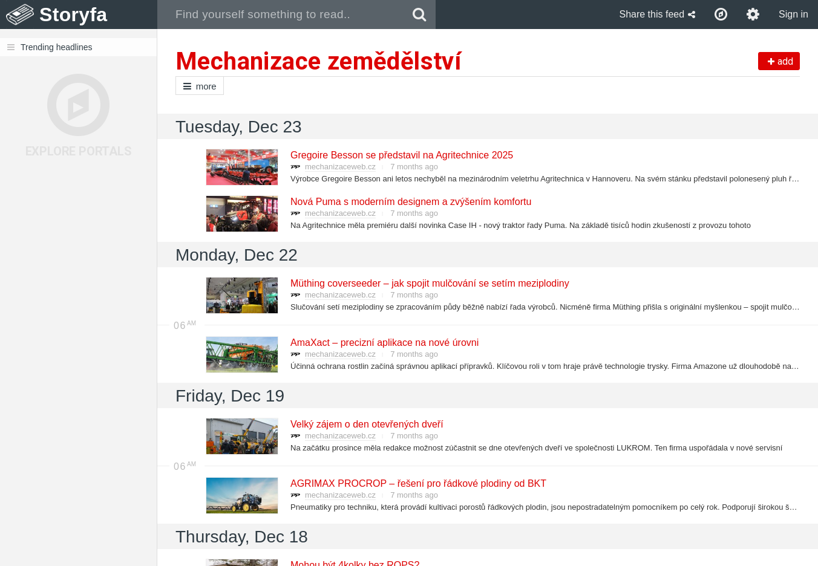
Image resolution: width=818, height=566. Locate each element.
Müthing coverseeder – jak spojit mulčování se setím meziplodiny (429, 283)
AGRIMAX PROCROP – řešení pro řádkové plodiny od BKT (417, 483)
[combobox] (280, 14)
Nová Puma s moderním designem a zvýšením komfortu (410, 202)
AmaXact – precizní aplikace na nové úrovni (383, 342)
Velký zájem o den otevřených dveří (366, 424)
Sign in (793, 14)
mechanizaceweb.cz (340, 166)
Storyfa (73, 14)
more (199, 86)
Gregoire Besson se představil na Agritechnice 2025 (401, 155)
